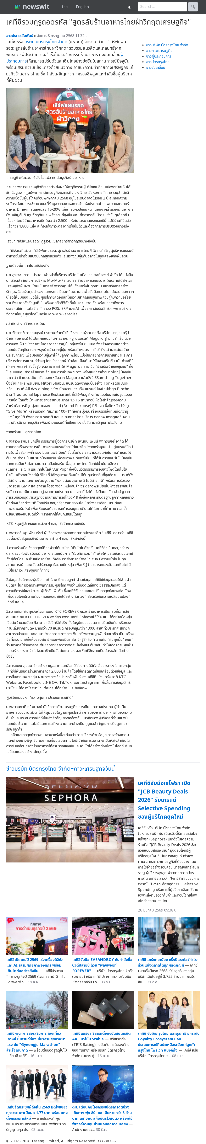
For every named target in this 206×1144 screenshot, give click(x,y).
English (82, 7)
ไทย (65, 7)
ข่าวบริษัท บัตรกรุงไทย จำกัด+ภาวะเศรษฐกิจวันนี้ (60, 769)
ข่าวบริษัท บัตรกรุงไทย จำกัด (167, 45)
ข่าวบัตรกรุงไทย (157, 62)
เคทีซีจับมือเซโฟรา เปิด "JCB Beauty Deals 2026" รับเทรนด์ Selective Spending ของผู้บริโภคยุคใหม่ (164, 800)
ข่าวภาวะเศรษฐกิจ (159, 51)
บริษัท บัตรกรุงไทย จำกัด (45, 42)
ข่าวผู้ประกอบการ (158, 56)
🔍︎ (193, 7)
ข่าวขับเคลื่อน (155, 67)
